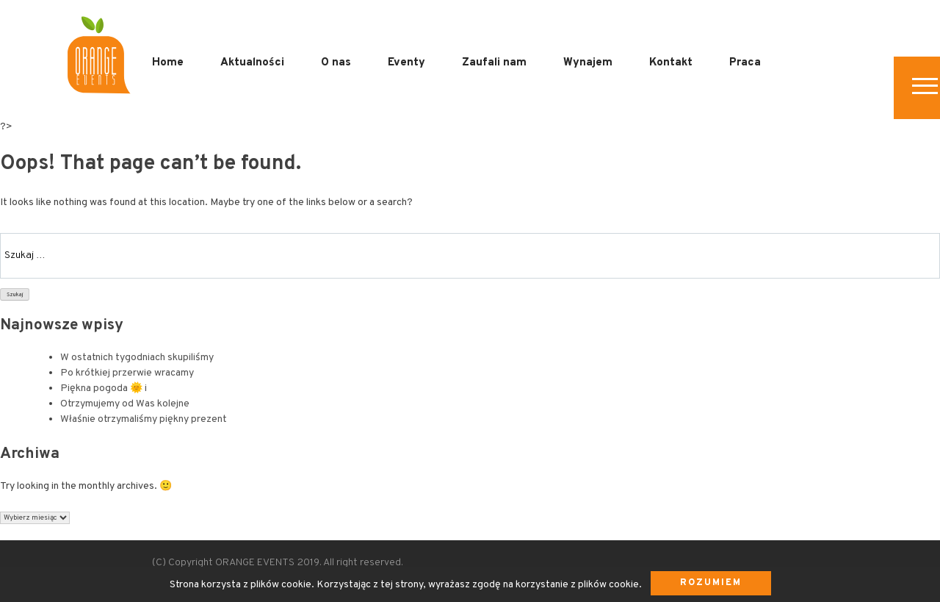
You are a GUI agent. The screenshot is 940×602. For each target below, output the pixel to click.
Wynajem (587, 63)
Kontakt (671, 63)
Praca (745, 63)
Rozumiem (711, 583)
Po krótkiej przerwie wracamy (127, 373)
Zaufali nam (494, 63)
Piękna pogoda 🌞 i (103, 388)
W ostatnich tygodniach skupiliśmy (137, 357)
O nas (336, 63)
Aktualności (252, 63)
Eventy (406, 63)
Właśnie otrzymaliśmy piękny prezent (143, 419)
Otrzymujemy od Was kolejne (124, 404)
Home (168, 63)
